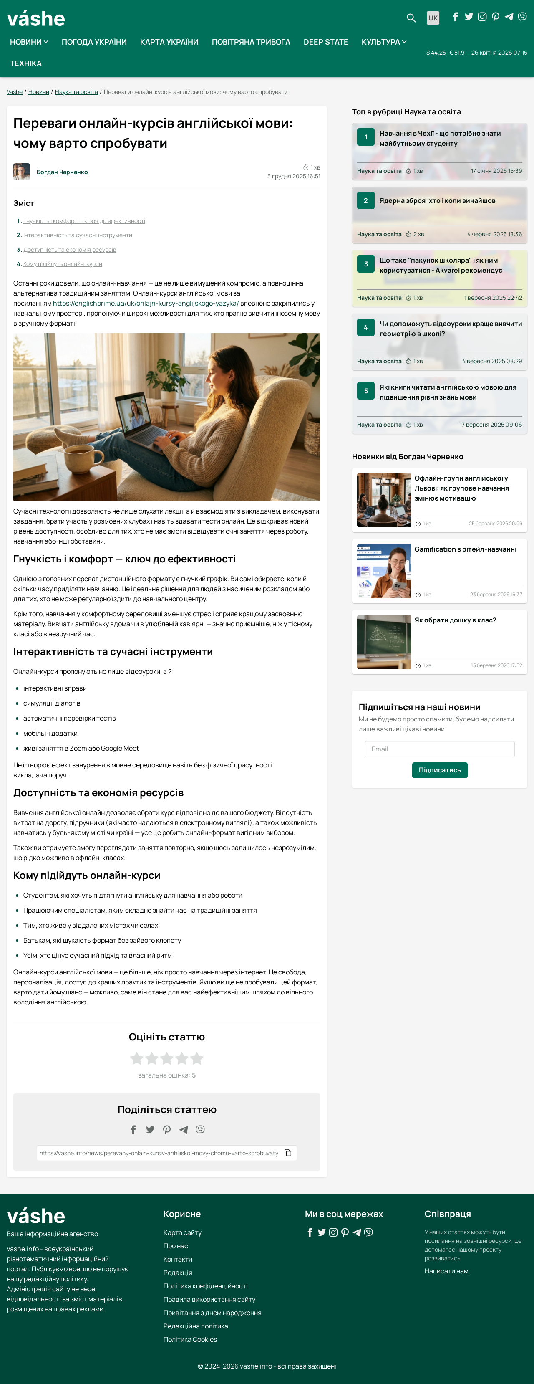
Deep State (326, 42)
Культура (384, 42)
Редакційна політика (196, 1325)
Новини (29, 42)
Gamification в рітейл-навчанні (465, 548)
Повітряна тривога (251, 42)
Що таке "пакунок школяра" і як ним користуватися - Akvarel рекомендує (441, 265)
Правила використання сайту (209, 1298)
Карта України (169, 42)
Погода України (94, 42)
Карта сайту (183, 1232)
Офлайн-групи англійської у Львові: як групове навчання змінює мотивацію (462, 487)
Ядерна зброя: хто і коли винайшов (438, 200)
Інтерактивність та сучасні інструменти (77, 235)
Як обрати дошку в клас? (455, 619)
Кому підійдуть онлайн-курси (62, 264)
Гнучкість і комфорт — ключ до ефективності (84, 220)
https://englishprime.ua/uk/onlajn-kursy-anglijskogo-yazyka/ (146, 303)
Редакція (178, 1272)
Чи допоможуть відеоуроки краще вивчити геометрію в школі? (451, 328)
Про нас (176, 1245)
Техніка (26, 63)
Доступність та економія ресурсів (69, 249)
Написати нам (447, 1270)
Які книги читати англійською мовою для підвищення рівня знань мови (448, 392)
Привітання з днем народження (213, 1312)
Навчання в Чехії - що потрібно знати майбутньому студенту (440, 137)
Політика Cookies (190, 1339)
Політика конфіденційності (206, 1285)
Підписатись (440, 769)
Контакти (178, 1258)
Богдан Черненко (50, 171)
